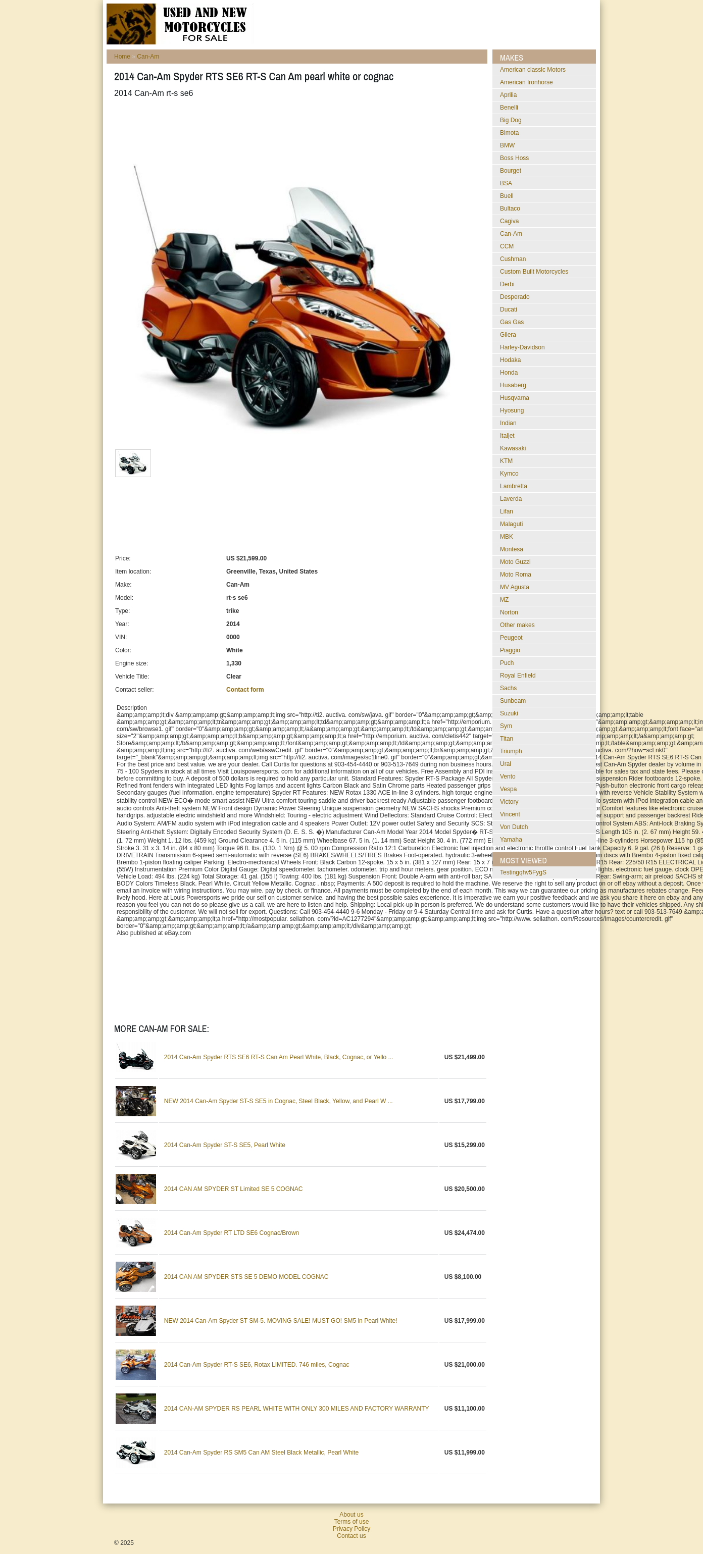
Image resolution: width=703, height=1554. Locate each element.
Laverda (511, 498)
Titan (506, 738)
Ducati (508, 309)
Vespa (508, 789)
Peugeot (511, 637)
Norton (509, 612)
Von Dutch (514, 827)
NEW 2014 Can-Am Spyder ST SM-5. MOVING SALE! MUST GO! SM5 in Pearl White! (280, 1320)
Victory (509, 801)
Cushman (513, 259)
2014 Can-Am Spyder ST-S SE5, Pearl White (224, 1145)
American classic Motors (533, 69)
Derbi (507, 284)
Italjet (507, 435)
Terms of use (351, 1521)
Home (122, 56)
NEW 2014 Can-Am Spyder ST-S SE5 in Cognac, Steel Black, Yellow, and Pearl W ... (278, 1101)
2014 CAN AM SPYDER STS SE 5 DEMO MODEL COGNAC (246, 1276)
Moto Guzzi (515, 561)
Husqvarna (514, 397)
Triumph (511, 751)
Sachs (508, 688)
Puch (507, 662)
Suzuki (509, 713)
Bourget (510, 170)
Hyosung (512, 410)
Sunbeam (513, 700)
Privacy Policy (352, 1528)
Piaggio (510, 650)
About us (351, 1514)
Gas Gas (512, 322)
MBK (506, 536)
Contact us (351, 1535)
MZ (504, 599)
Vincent (510, 814)
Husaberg (513, 385)
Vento (508, 776)
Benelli (509, 107)
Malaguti (511, 524)
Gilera (508, 334)
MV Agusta (514, 587)
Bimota (509, 132)
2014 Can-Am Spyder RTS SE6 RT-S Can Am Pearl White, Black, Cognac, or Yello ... (278, 1057)
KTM (506, 460)
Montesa (511, 549)
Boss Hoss (514, 158)
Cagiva (509, 221)
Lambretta (513, 486)
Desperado (515, 296)
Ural (505, 763)
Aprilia (508, 94)
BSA (506, 183)
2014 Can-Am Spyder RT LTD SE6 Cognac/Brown (231, 1232)
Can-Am (148, 56)
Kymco (509, 473)
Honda (509, 372)
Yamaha (511, 839)
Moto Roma (515, 574)
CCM (507, 246)
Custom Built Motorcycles (534, 271)
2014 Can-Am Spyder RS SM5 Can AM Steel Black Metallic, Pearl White (261, 1452)
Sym (506, 726)
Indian (508, 423)
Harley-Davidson (522, 347)
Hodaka (510, 360)
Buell (507, 195)
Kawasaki (513, 448)
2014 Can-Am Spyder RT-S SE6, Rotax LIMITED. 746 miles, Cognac (256, 1364)
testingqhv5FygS (523, 872)
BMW (507, 145)
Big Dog (511, 120)
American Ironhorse (526, 82)
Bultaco (510, 208)
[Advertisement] (298, 130)
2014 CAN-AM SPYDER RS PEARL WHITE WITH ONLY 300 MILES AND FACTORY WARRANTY (296, 1408)
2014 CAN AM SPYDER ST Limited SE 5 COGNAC (233, 1189)
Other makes (517, 625)
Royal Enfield (518, 675)
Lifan (506, 511)
